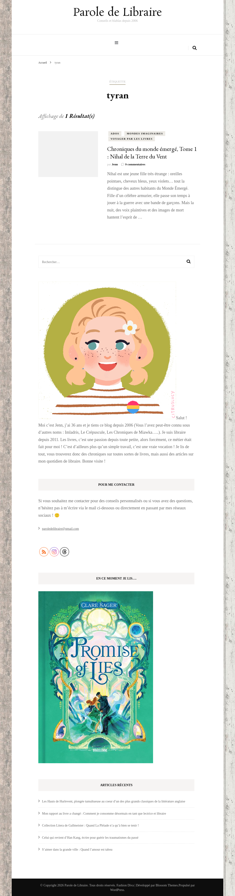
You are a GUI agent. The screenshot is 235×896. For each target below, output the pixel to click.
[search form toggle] (195, 47)
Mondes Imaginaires (145, 132)
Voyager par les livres (132, 137)
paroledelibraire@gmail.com (60, 528)
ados (115, 132)
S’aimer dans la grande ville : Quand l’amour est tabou (77, 848)
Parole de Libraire (117, 13)
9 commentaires (135, 163)
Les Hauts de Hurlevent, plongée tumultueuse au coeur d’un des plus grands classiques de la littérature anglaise (113, 800)
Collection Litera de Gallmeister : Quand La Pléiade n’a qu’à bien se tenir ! (90, 824)
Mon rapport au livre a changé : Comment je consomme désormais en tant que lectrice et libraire (104, 812)
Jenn (115, 163)
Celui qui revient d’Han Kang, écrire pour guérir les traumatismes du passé (90, 836)
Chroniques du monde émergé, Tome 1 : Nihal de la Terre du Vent (152, 152)
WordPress (117, 889)
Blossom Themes (167, 884)
